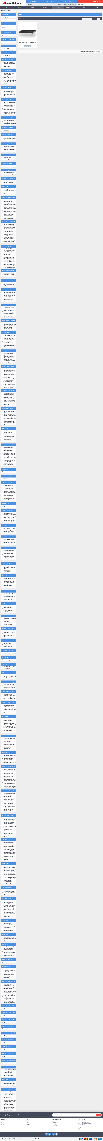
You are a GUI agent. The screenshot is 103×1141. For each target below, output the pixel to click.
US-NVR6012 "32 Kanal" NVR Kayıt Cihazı (27, 43)
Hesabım (54, 1125)
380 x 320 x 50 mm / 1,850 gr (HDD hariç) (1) (8, 667)
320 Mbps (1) (5, 130)
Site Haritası (30, 1126)
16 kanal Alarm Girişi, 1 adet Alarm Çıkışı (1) (8, 181)
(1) (3, 1008)
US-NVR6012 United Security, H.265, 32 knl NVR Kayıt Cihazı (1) (9, 676)
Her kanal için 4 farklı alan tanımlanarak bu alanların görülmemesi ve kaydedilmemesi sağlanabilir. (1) (8, 568)
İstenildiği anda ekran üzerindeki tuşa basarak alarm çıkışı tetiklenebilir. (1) (8, 191)
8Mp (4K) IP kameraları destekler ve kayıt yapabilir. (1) (9, 138)
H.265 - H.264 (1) (6, 48)
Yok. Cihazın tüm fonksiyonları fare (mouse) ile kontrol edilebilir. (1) (8, 645)
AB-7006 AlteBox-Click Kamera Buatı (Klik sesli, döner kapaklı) (86, 1128)
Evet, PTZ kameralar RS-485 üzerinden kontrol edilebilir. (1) (9, 939)
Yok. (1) (4, 165)
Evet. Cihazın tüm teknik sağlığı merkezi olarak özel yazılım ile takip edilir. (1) (9, 686)
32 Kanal (8, 10)
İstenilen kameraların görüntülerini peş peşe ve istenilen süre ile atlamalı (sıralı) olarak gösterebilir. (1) (8, 634)
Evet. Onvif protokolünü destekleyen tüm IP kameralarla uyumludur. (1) (9, 122)
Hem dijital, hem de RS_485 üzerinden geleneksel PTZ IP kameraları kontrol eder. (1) (9, 892)
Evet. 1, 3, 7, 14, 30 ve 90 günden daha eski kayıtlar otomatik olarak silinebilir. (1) (8, 541)
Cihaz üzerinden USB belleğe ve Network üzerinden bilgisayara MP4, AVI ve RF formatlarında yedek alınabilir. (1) (9, 596)
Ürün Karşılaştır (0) (27, 18)
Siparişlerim (55, 1124)
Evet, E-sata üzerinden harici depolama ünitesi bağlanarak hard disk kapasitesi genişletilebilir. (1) (8, 92)
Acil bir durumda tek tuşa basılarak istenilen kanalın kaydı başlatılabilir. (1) (8, 1083)
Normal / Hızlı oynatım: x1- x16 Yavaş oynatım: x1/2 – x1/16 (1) (8, 284)
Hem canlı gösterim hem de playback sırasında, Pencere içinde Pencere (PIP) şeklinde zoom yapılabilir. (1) (9, 609)
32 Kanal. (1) (5, 35)
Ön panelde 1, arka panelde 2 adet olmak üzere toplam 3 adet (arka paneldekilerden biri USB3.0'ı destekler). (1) (9, 621)
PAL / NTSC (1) (6, 471)
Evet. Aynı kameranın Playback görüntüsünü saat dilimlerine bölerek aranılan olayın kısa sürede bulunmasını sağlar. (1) (9, 325)
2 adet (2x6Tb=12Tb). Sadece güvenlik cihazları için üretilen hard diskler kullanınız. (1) (8, 64)
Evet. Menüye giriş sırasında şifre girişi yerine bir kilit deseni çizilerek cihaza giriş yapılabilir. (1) (9, 696)
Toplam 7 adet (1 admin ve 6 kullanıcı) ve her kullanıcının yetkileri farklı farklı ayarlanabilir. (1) (8, 148)
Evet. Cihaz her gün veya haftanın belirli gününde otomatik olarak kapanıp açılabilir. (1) (8, 530)
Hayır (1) (4, 41)
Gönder (99, 1114)
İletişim (28, 1124)
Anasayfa (3, 10)
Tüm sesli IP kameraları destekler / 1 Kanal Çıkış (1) (9, 173)
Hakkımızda (29, 1122)
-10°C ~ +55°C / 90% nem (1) (9, 653)
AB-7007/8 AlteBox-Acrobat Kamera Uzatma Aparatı (86, 1123)
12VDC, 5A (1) (6, 660)
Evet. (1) (4, 506)
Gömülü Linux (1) (6, 55)
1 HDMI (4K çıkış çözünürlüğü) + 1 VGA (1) (8, 158)
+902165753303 (5, 1123)
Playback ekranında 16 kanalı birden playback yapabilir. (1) (8, 275)
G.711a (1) (5, 962)
